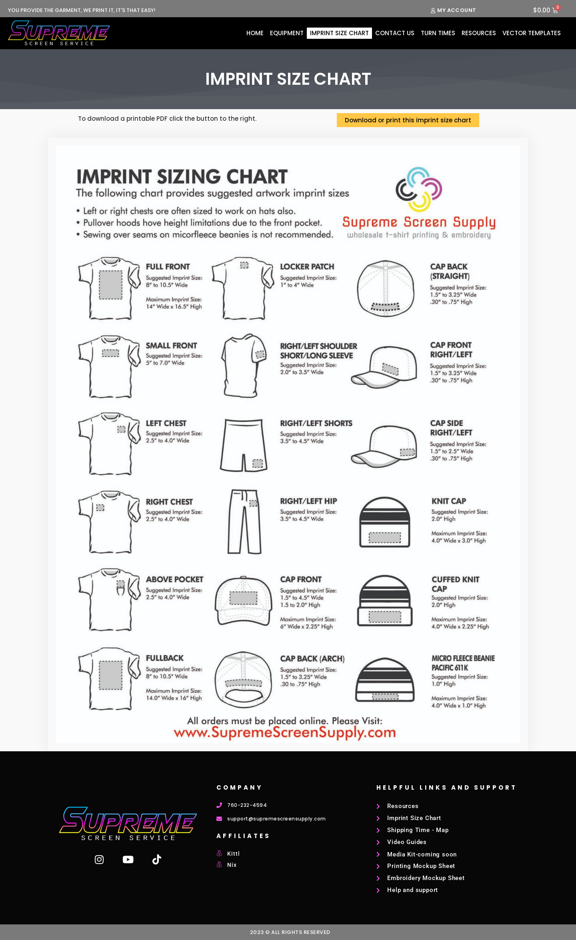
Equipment (287, 33)
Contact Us (394, 33)
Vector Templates (531, 33)
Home (255, 33)
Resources (479, 33)
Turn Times (438, 33)
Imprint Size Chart (339, 33)
